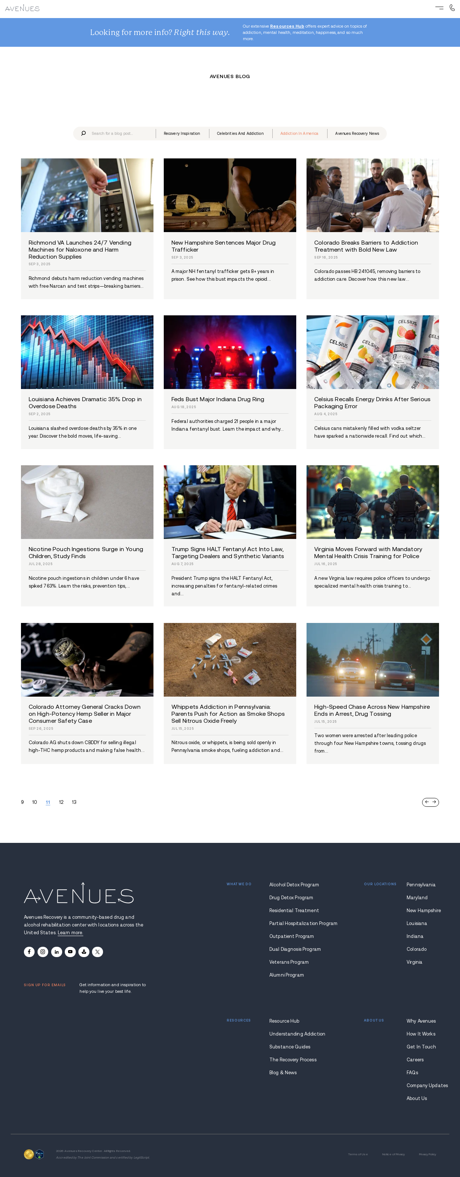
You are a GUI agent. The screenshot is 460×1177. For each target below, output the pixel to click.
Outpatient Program (291, 936)
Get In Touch (421, 1047)
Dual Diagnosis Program (295, 949)
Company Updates (421, 1085)
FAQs (412, 1072)
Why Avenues (421, 1021)
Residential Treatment (294, 910)
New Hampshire (421, 910)
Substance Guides (289, 1047)
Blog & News (283, 1072)
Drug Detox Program (291, 897)
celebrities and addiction (240, 134)
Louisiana (417, 923)
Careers (415, 1059)
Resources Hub (287, 26)
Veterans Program (289, 962)
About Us (417, 1098)
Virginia (414, 962)
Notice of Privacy (393, 1154)
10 (34, 802)
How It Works (421, 1034)
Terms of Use (358, 1154)
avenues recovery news (357, 134)
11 (48, 802)
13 (74, 802)
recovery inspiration (182, 134)
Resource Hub (284, 1021)
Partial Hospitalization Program (295, 923)
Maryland (417, 897)
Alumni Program (286, 975)
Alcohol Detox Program (294, 884)
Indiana (415, 936)
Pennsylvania (421, 884)
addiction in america (299, 134)
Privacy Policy (427, 1154)
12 (61, 802)
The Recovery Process (292, 1059)
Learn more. (70, 932)
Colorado (417, 949)
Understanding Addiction (295, 1034)
